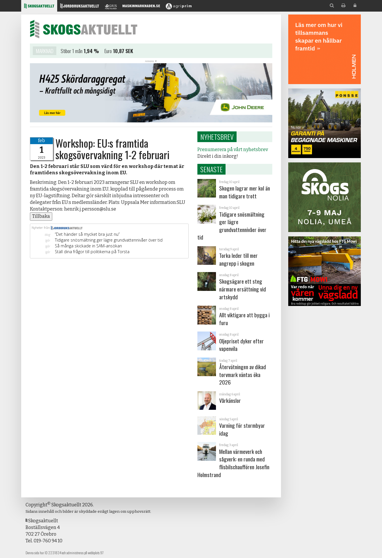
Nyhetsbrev (217, 136)
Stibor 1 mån (71, 51)
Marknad (44, 51)
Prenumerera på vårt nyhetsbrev (232, 149)
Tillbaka (41, 216)
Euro (108, 51)
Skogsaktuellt (83, 29)
